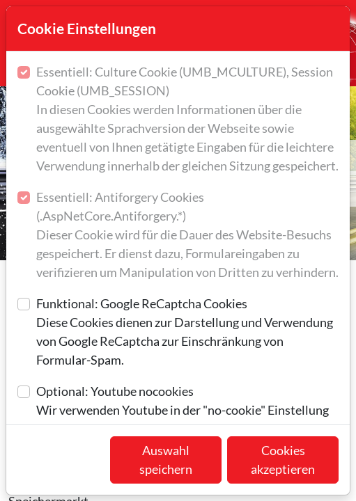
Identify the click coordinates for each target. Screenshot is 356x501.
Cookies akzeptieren (283, 460)
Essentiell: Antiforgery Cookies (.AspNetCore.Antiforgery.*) (187, 235)
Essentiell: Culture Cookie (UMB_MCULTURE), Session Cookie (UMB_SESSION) (187, 119)
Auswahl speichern (165, 460)
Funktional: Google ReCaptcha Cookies (187, 332)
